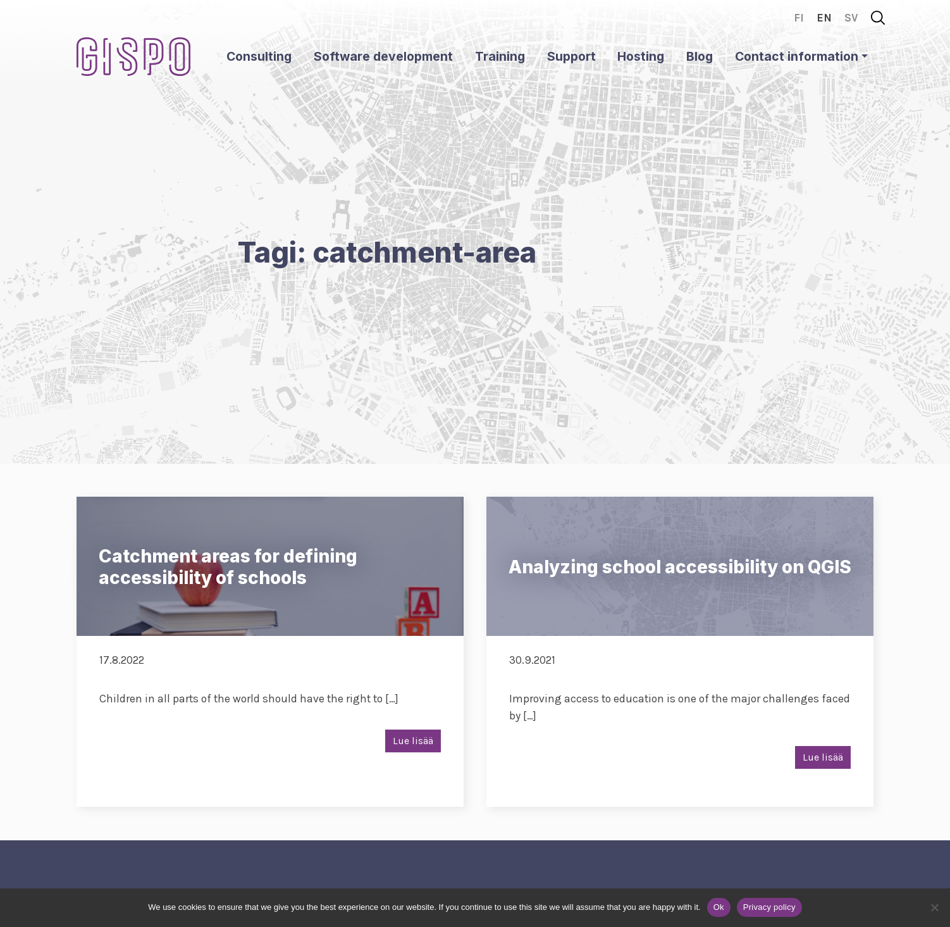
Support (571, 56)
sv (851, 17)
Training (500, 56)
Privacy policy (769, 907)
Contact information (796, 56)
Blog (699, 56)
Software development (383, 56)
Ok (718, 907)
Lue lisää (413, 741)
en (824, 17)
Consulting (259, 56)
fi (799, 17)
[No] (934, 907)
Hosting (640, 56)
